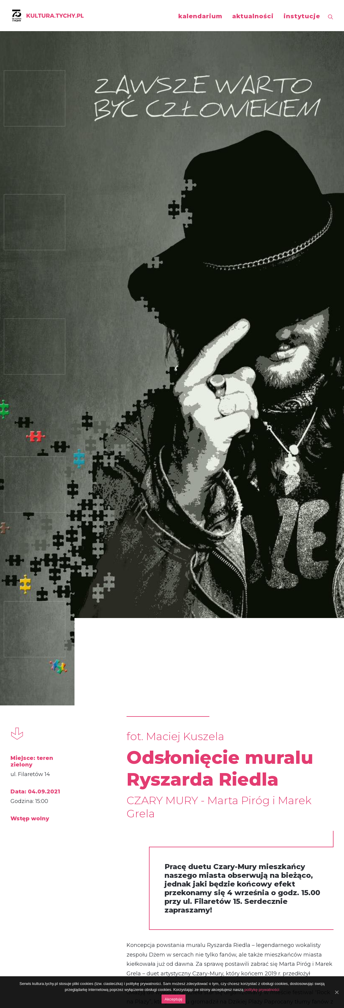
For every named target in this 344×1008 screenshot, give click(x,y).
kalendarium (200, 16)
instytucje (302, 16)
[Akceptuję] (337, 992)
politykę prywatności (261, 989)
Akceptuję (173, 999)
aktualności (253, 16)
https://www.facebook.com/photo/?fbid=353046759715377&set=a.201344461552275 (179, 854)
